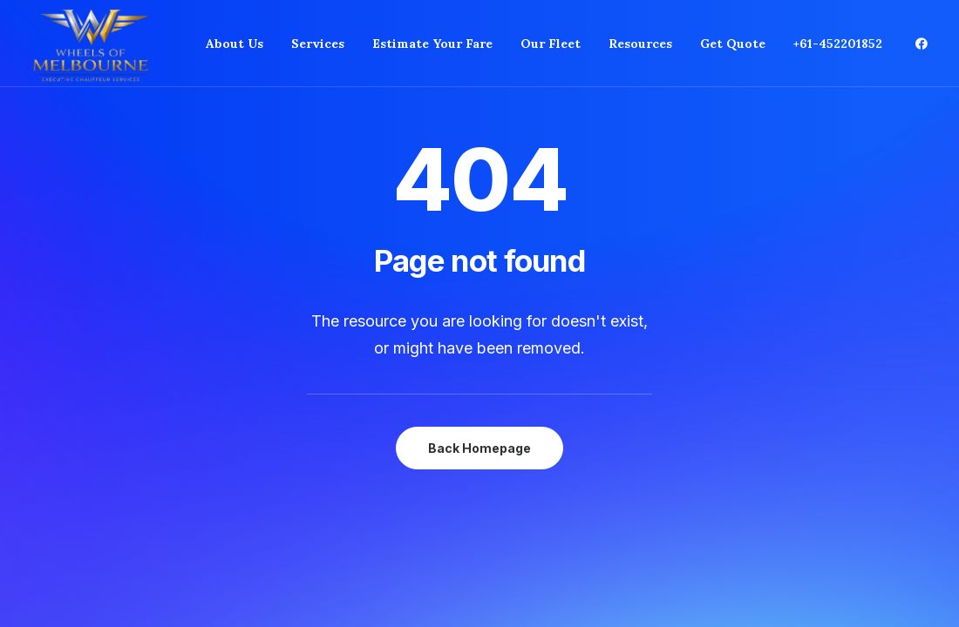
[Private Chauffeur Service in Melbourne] (91, 43)
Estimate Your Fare (432, 43)
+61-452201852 (837, 43)
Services (317, 43)
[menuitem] (234, 43)
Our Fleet (550, 43)
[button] (921, 43)
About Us (234, 43)
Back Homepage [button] (479, 448)
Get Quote (732, 43)
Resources (640, 43)
